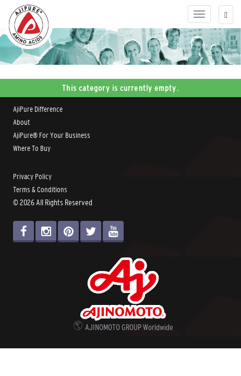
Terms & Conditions (40, 189)
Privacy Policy (32, 176)
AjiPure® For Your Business (51, 135)
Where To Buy (32, 148)
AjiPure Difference (38, 109)
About (21, 122)
